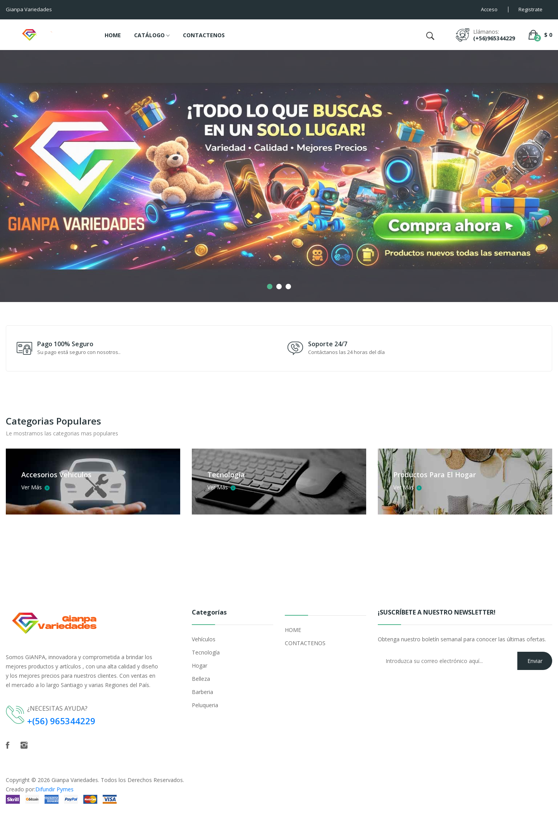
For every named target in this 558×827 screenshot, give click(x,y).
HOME (113, 35)
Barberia (202, 692)
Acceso (489, 9)
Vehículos (203, 639)
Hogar (199, 665)
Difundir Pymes (54, 789)
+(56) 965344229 (61, 721)
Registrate (530, 9)
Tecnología (206, 652)
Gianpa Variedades (75, 780)
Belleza (201, 678)
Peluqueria (205, 705)
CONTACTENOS (204, 35)
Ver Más (34, 487)
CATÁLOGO (152, 35)
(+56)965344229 (494, 38)
